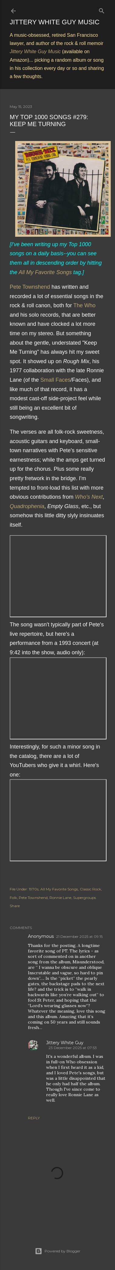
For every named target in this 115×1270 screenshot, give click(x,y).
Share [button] (15, 905)
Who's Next (89, 497)
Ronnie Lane (60, 897)
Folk (13, 897)
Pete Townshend (30, 287)
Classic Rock (90, 889)
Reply (34, 1118)
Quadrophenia (27, 506)
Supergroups (84, 897)
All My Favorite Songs (45, 272)
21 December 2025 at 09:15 (79, 936)
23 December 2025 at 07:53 (73, 1047)
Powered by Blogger (57, 1251)
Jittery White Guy (64, 1042)
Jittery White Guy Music (55, 22)
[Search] (101, 9)
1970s (34, 889)
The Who (84, 305)
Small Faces (55, 380)
